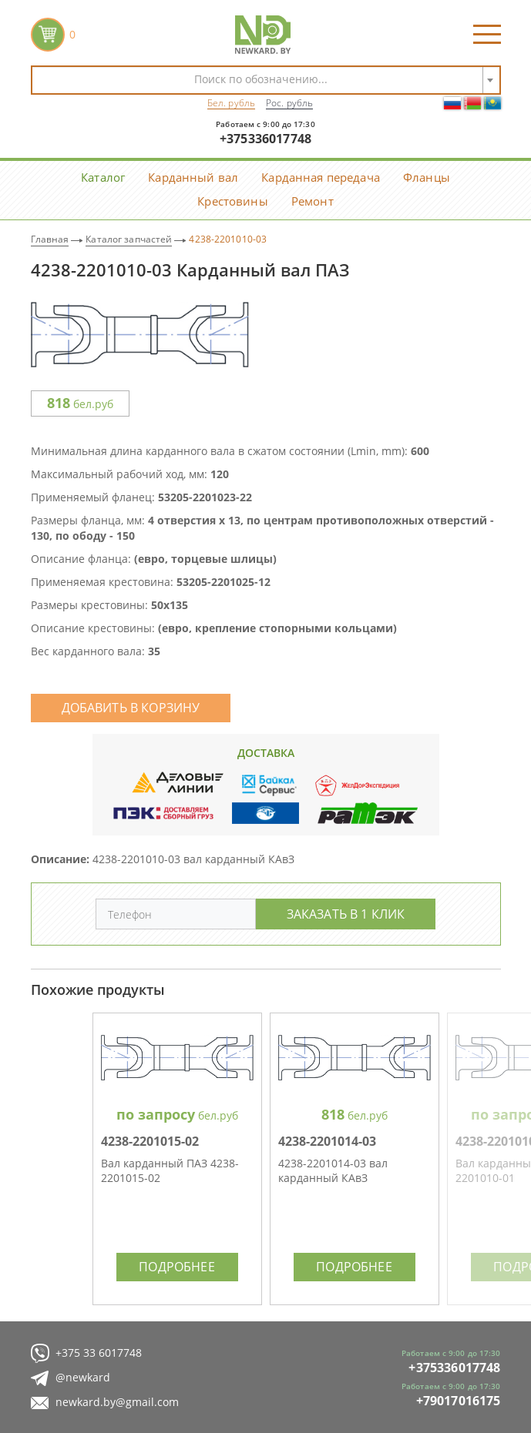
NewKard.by (263, 34)
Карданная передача (320, 177)
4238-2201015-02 (150, 1141)
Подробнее (176, 1266)
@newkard (70, 1378)
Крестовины (232, 201)
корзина (48, 35)
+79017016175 (458, 1401)
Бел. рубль (231, 103)
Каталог (103, 177)
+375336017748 (265, 138)
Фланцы (426, 177)
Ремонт (312, 201)
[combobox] (265, 80)
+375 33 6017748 (86, 1353)
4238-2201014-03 (327, 1141)
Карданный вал (193, 177)
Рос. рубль (289, 103)
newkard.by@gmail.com (105, 1402)
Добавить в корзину (131, 707)
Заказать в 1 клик (346, 914)
